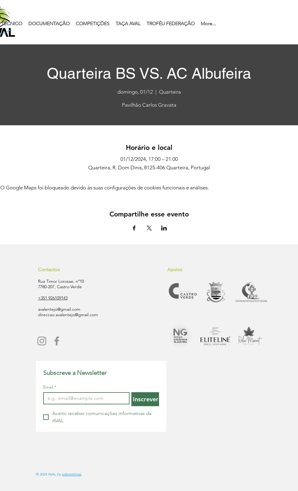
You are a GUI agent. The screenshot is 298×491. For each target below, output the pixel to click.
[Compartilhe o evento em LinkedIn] (164, 228)
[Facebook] (57, 341)
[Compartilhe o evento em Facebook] (134, 228)
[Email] (84, 398)
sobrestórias (71, 474)
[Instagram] (42, 341)
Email (49, 387)
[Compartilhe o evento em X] (149, 228)
